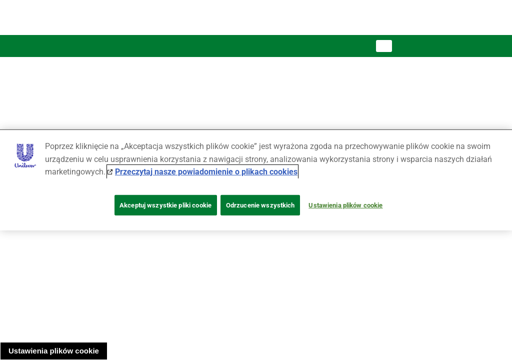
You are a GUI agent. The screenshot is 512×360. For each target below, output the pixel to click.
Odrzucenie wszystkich (260, 205)
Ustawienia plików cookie (53, 350)
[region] (256, 180)
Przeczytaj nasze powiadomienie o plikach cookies (206, 171)
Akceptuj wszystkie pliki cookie (166, 205)
